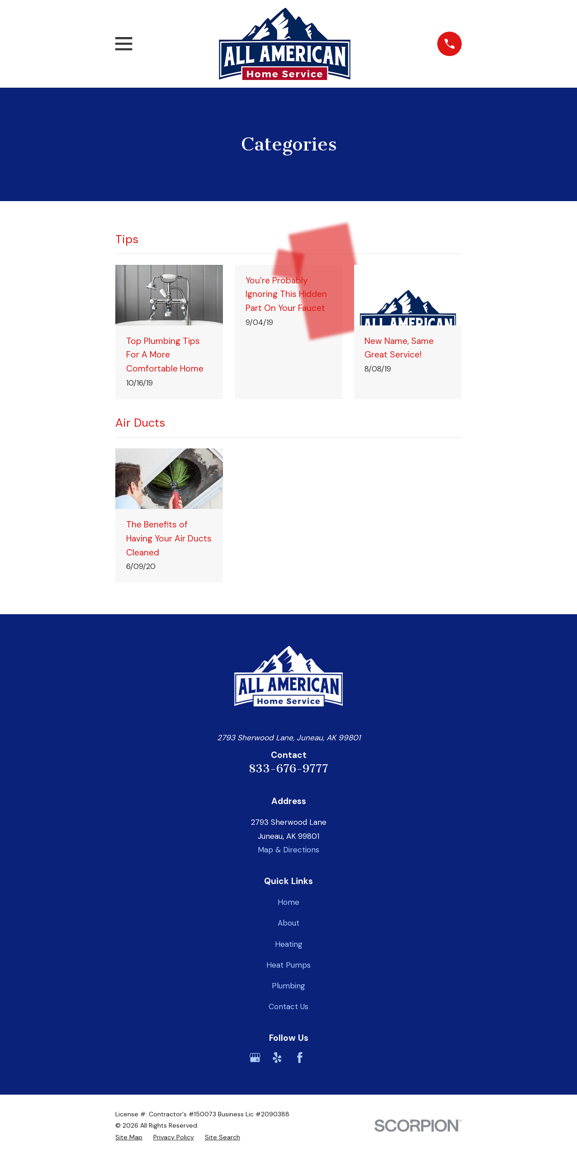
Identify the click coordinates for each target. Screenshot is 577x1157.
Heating (289, 944)
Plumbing (288, 986)
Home (288, 902)
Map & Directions (288, 850)
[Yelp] (277, 1057)
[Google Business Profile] (255, 1057)
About (288, 923)
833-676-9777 (288, 768)
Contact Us (288, 1006)
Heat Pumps (288, 965)
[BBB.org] (322, 1057)
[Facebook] (299, 1057)
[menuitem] (128, 1137)
